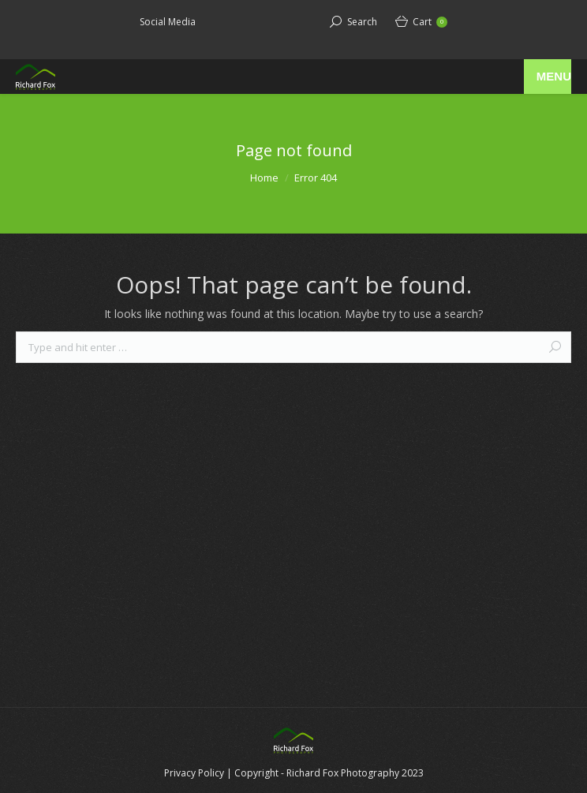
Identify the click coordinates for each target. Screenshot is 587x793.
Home (264, 177)
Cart (430, 21)
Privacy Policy (194, 773)
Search (362, 21)
